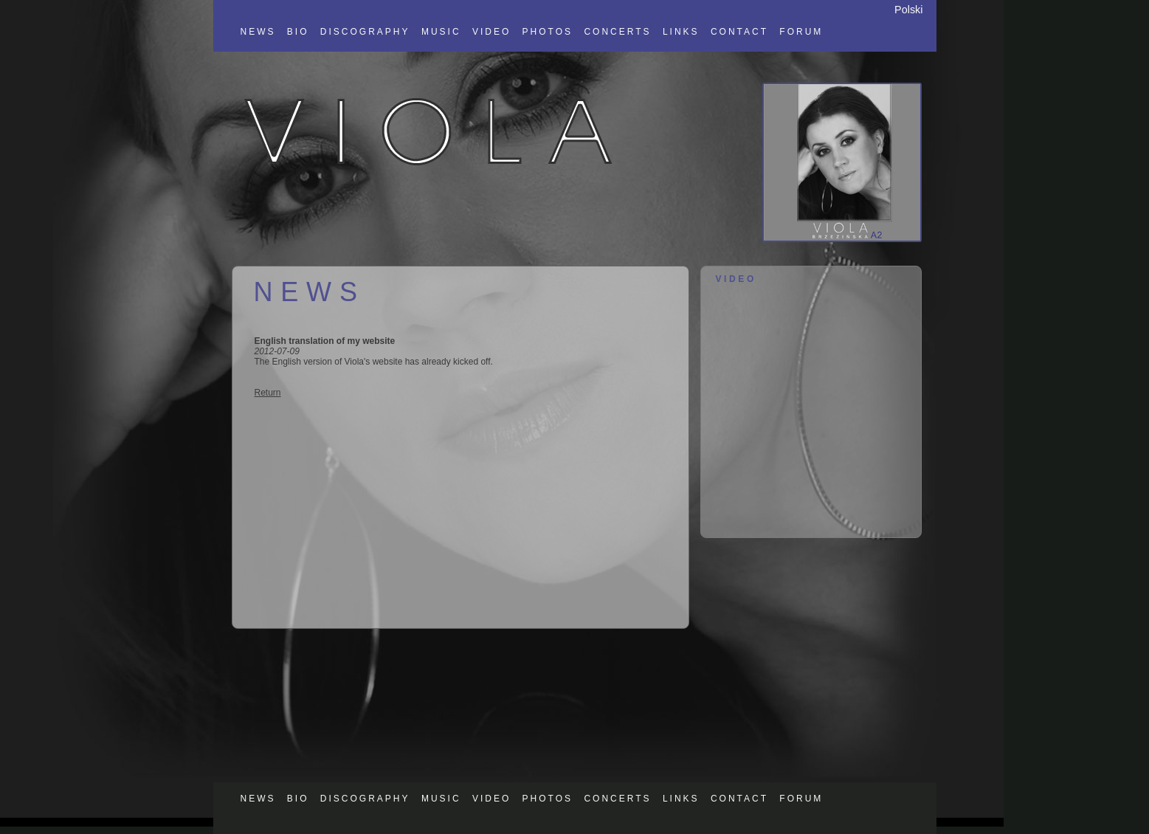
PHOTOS (547, 32)
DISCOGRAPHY (365, 32)
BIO (298, 32)
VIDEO (491, 32)
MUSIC (441, 32)
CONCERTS (617, 32)
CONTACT (739, 32)
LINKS (681, 32)
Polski (908, 9)
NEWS (258, 32)
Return (268, 392)
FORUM (801, 32)
